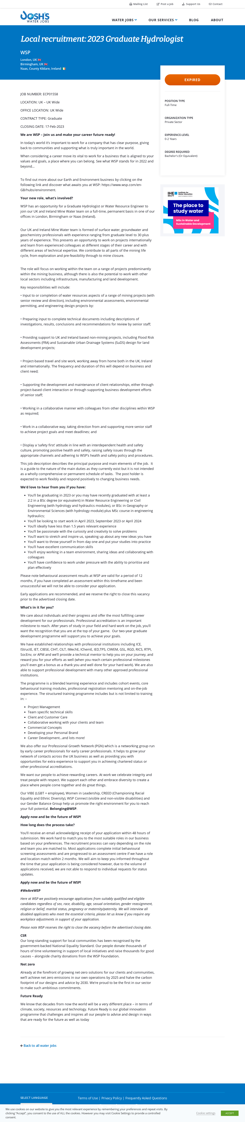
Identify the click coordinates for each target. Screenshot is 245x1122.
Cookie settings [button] (205, 1113)
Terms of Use (88, 1098)
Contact (216, 4)
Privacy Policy (111, 1098)
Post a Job (165, 4)
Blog (194, 20)
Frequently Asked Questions (146, 1098)
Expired (192, 79)
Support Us (191, 4)
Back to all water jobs (38, 1045)
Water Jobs (123, 20)
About (217, 20)
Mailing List (139, 4)
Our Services (161, 20)
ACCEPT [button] (229, 1113)
